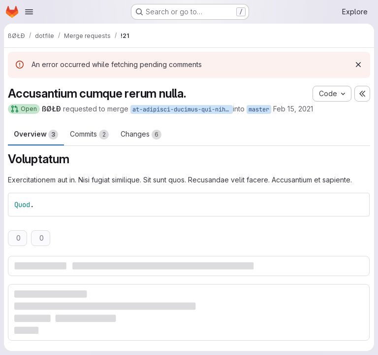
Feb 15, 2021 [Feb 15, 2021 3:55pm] (293, 109)
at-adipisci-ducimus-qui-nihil (182, 109)
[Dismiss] (358, 65)
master (259, 109)
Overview (36, 135)
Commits (89, 135)
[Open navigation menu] (29, 12)
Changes (141, 135)
